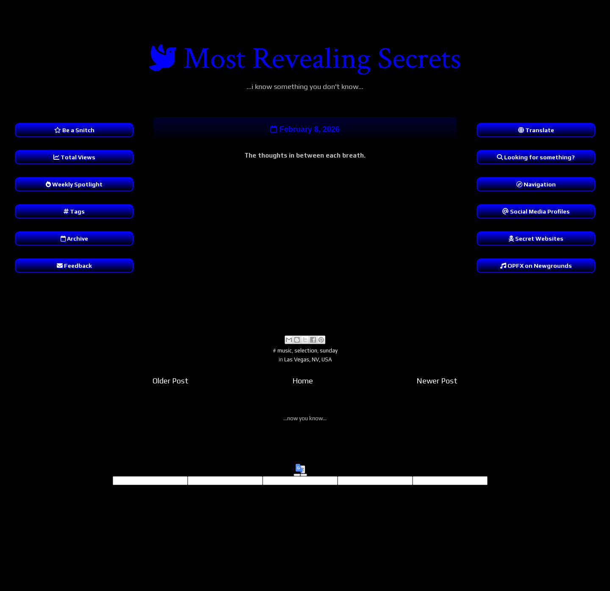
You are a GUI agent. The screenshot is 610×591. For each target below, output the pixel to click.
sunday (329, 350)
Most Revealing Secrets (322, 58)
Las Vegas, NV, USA (308, 359)
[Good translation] (297, 475)
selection (305, 350)
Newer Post (437, 380)
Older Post (170, 380)
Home (302, 380)
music (284, 350)
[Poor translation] (303, 475)
